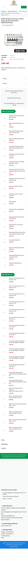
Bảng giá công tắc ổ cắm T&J (16, 186)
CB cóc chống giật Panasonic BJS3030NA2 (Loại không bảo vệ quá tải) (17, 382)
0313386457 (7, 519)
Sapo (17, 546)
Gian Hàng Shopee (5, 535)
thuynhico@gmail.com (9, 515)
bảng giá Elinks (12, 201)
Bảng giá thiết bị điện (8, 111)
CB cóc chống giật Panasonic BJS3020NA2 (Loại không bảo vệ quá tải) (17, 374)
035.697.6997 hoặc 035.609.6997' (15, 517)
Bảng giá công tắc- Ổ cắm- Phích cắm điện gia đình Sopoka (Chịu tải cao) (17, 171)
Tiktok (2, 537)
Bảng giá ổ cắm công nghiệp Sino (16, 209)
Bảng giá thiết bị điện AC (14, 240)
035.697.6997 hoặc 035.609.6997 (11, 496)
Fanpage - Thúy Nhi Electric (7, 531)
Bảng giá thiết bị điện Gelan (15, 263)
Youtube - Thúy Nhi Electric (7, 533)
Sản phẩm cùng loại (7, 274)
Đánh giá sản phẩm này (7, 25)
